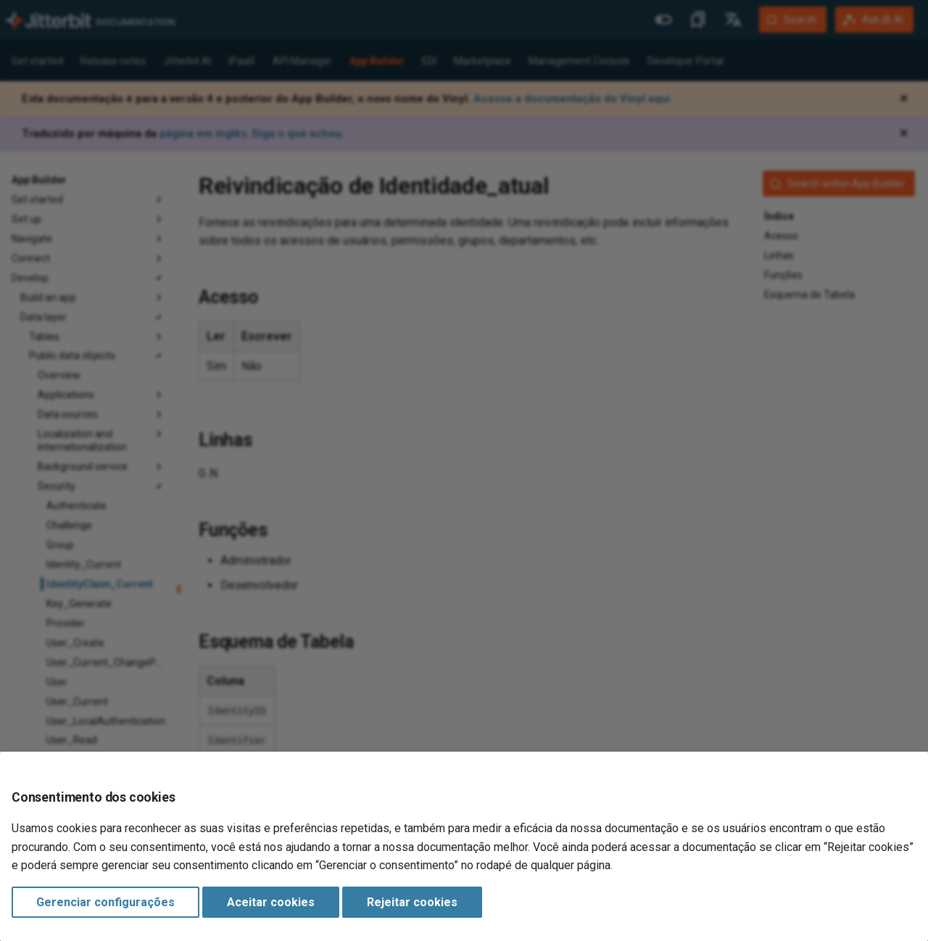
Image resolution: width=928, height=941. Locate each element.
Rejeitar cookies (412, 902)
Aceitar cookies (271, 902)
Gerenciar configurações (105, 902)
